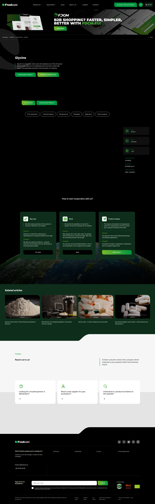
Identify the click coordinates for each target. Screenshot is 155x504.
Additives (12, 37)
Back (150, 37)
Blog (62, 5)
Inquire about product (25, 74)
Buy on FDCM (29, 103)
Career (85, 5)
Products (36, 5)
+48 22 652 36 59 (20, 469)
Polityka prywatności (56, 498)
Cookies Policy (85, 498)
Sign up (103, 483)
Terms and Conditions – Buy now (126, 498)
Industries (50, 5)
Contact (96, 5)
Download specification (48, 74)
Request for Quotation (125, 5)
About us (72, 5)
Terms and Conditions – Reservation (105, 498)
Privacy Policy (77, 498)
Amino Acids (19, 37)
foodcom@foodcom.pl (21, 465)
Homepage (5, 37)
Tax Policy (93, 498)
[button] (35, 392)
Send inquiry (117, 252)
